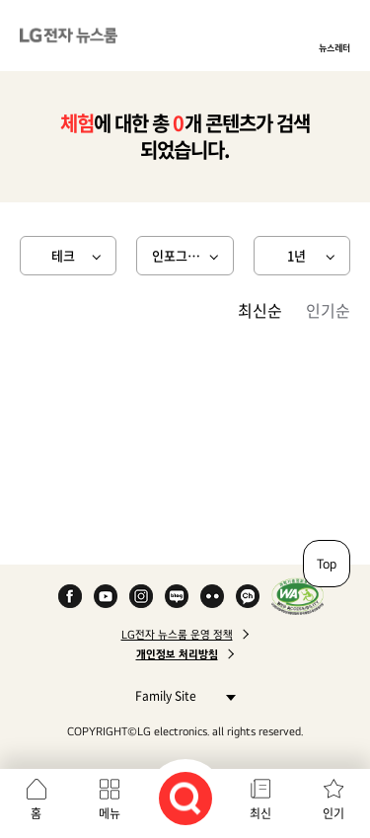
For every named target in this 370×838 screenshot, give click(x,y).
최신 (260, 813)
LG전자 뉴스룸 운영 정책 (177, 635)
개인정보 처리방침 (177, 654)
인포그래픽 (181, 255)
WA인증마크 (297, 596)
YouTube (105, 596)
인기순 (328, 310)
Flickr (212, 596)
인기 (333, 813)
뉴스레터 (334, 47)
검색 (185, 798)
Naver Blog (176, 596)
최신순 (260, 310)
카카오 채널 (247, 596)
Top (326, 563)
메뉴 (109, 813)
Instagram (141, 596)
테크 (63, 255)
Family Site (180, 695)
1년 (296, 255)
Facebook (70, 596)
